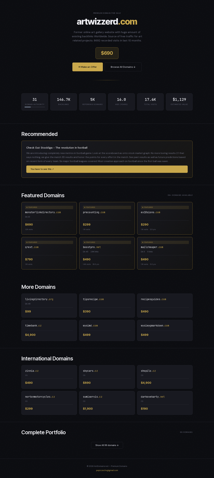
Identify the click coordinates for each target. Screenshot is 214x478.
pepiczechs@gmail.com (107, 470)
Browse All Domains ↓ (123, 66)
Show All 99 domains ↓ (107, 445)
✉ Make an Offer (87, 66)
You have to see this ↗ (42, 169)
